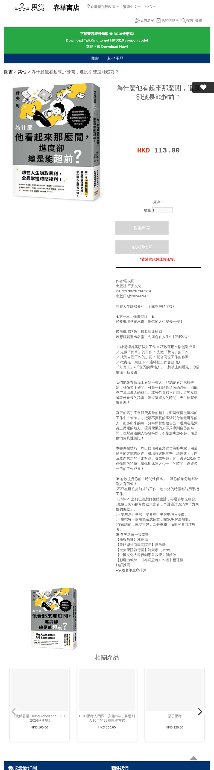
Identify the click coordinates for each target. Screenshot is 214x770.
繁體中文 (131, 7)
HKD (150, 7)
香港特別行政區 (103, 6)
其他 (22, 71)
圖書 (95, 58)
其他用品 (115, 58)
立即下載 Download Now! (107, 47)
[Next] (200, 712)
